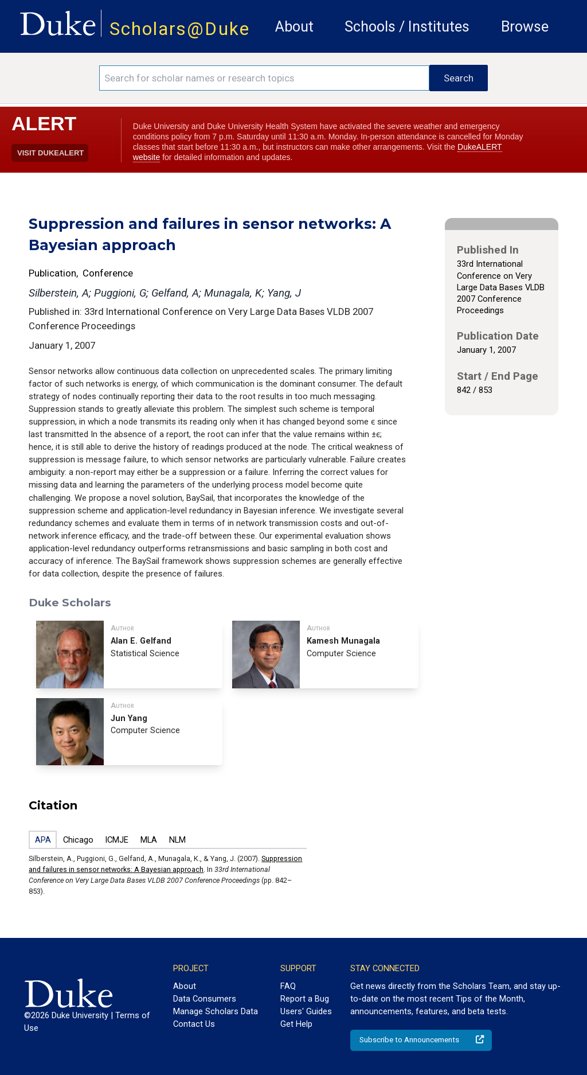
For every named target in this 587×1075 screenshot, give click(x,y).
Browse (525, 26)
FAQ (288, 986)
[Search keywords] (264, 78)
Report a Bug (304, 999)
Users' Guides (306, 1011)
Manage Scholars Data (215, 1011)
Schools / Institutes (407, 26)
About (294, 26)
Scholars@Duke (179, 29)
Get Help (296, 1024)
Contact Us (194, 1024)
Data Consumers (204, 999)
